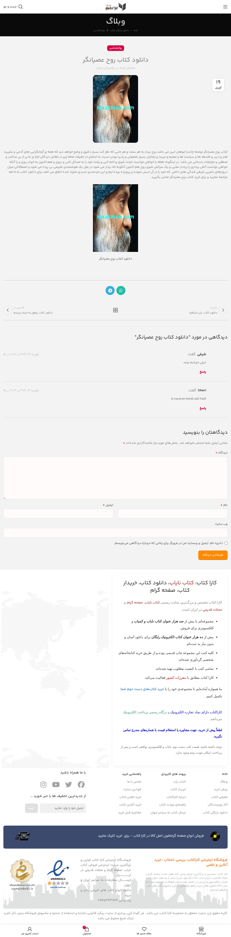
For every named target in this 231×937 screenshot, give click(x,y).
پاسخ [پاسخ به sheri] (203, 409)
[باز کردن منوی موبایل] (225, 6)
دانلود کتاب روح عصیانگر (115, 258)
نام (224, 506)
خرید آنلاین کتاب (130, 806)
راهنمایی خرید (131, 775)
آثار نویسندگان (218, 806)
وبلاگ (224, 783)
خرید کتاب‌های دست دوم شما (142, 690)
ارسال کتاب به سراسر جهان (168, 814)
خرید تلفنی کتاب (130, 798)
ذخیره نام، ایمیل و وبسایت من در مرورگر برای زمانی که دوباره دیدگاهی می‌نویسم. (168, 544)
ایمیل (108, 506)
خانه (136, 30)
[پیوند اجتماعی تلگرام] (110, 290)
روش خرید (221, 790)
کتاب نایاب (152, 604)
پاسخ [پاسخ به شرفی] (203, 373)
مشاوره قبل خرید (129, 814)
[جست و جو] (13, 6)
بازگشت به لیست (115, 310)
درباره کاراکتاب (176, 798)
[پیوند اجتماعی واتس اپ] (120, 290)
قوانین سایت (132, 790)
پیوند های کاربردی (173, 775)
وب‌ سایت (221, 525)
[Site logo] (115, 6)
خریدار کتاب (178, 790)
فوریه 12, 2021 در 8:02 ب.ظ (21, 391)
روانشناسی (99, 30)
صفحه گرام (135, 604)
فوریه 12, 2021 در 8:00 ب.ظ (21, 355)
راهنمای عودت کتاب (172, 806)
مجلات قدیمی (212, 611)
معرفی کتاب (219, 798)
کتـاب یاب (179, 783)
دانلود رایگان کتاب (119, 30)
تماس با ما (134, 783)
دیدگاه (221, 454)
